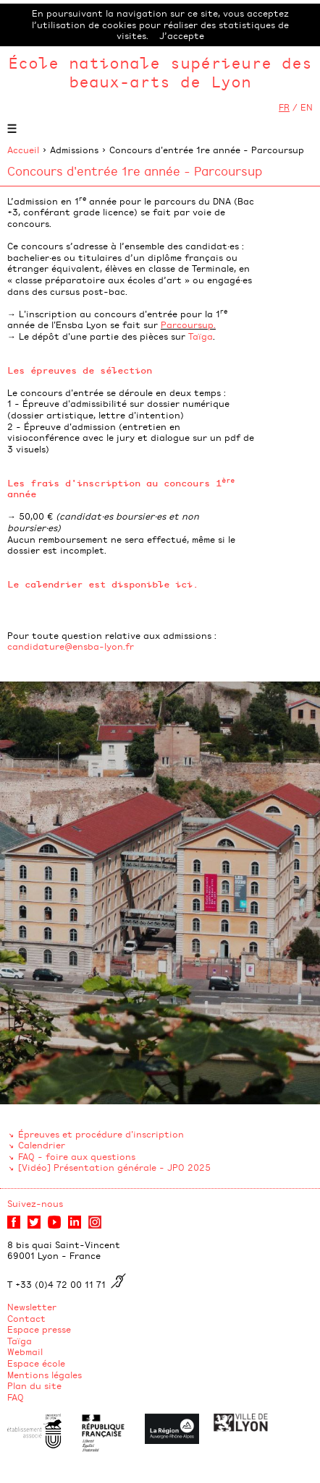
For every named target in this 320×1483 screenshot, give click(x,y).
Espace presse (39, 1329)
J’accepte (181, 35)
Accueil (23, 149)
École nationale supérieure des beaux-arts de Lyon (160, 72)
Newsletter (31, 1306)
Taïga (200, 336)
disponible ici (152, 583)
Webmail (25, 1351)
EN (306, 106)
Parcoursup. (188, 324)
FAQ (15, 1397)
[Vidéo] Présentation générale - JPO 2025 (114, 1167)
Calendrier (41, 1144)
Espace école (36, 1363)
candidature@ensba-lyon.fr (70, 646)
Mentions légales (44, 1374)
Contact (26, 1318)
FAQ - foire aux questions (76, 1156)
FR (284, 106)
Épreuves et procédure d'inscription (101, 1133)
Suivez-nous (35, 1203)
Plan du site (34, 1385)
